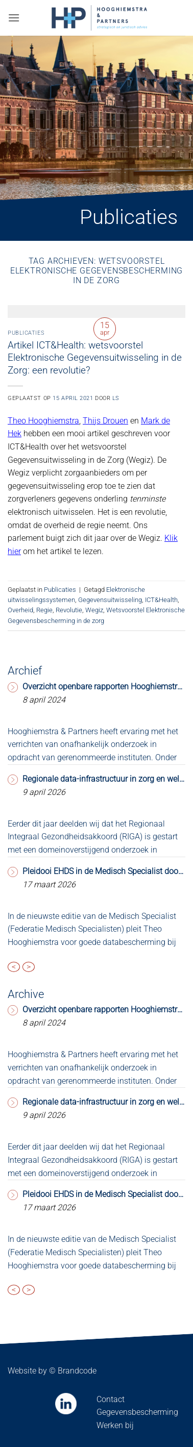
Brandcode (77, 1371)
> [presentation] (29, 966)
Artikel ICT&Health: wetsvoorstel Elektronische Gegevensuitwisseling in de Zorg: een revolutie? (95, 358)
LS (115, 398)
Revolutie (69, 610)
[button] (14, 17)
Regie (44, 610)
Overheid (20, 610)
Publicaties (26, 333)
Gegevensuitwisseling (110, 600)
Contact (110, 1399)
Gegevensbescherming (137, 1412)
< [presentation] (14, 966)
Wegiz (94, 610)
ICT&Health (161, 600)
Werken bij (115, 1425)
